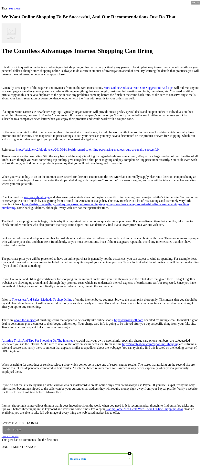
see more (14, 8)
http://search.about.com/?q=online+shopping (150, 344)
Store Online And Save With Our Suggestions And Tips (138, 87)
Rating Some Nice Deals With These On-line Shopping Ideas (144, 409)
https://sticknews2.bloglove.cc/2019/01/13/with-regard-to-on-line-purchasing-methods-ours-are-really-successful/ (87, 149)
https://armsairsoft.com (128, 320)
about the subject (25, 320)
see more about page (36, 197)
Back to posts (10, 436)
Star (17, 429)
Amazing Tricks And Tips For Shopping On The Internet (37, 340)
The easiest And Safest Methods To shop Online (42, 299)
